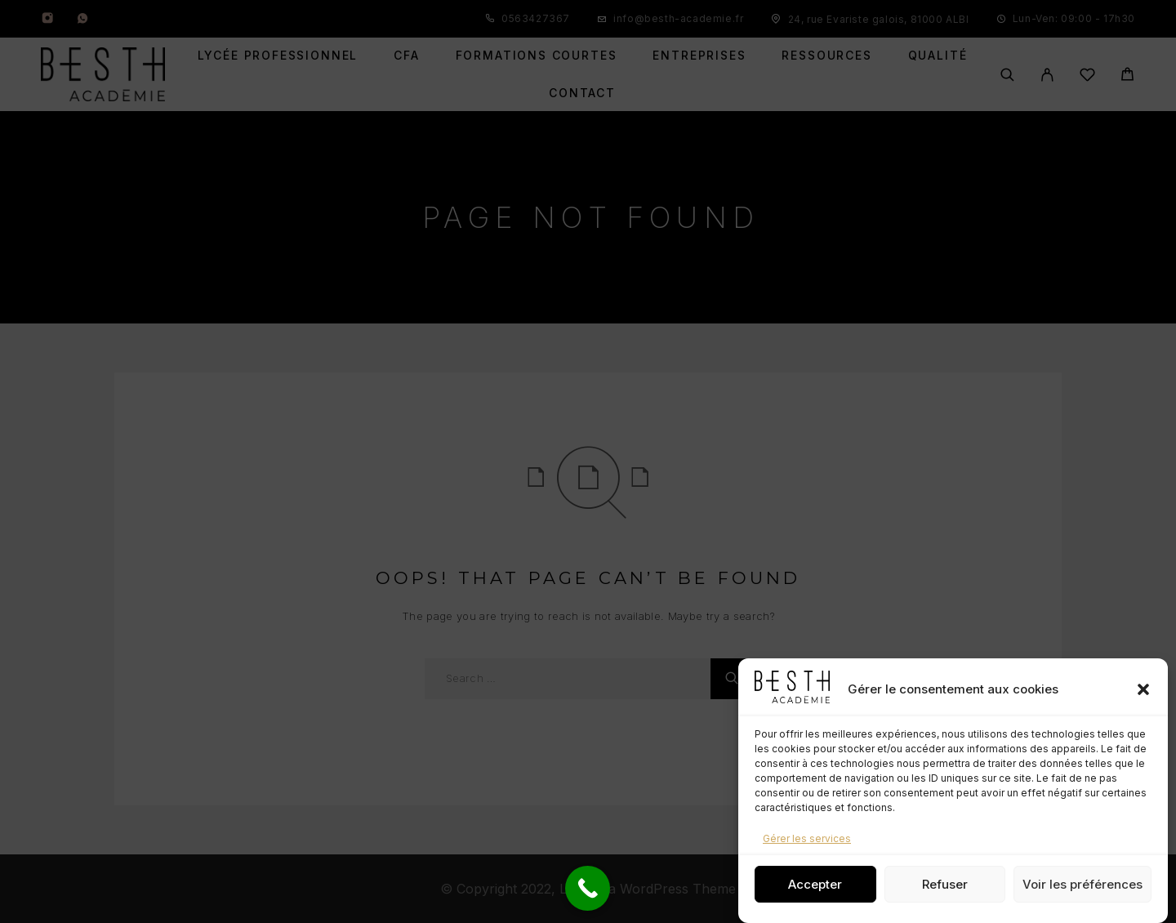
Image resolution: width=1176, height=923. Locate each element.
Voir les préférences (1082, 884)
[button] (1143, 689)
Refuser (945, 884)
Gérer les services (807, 838)
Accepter (815, 884)
